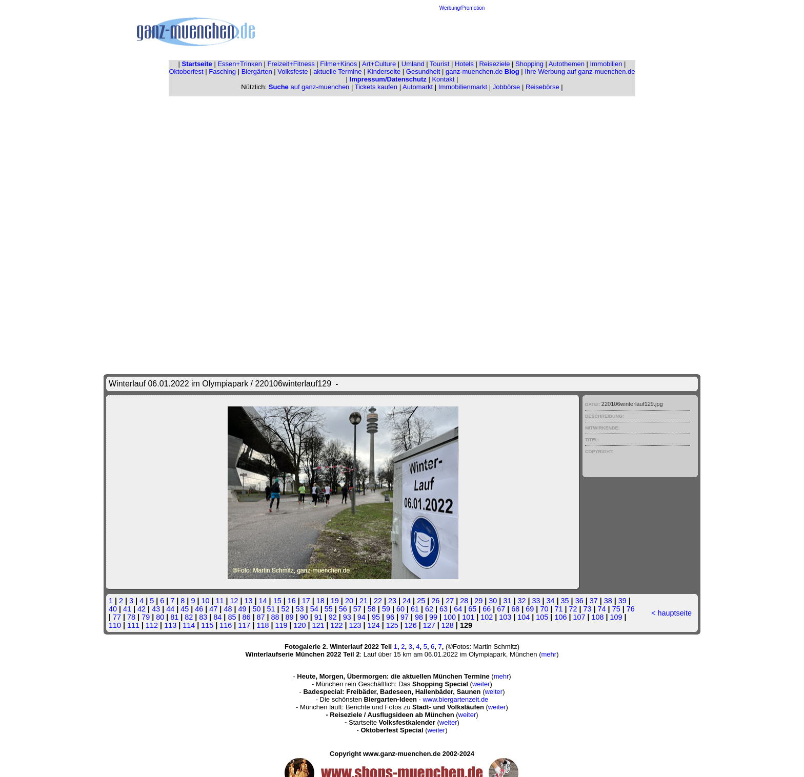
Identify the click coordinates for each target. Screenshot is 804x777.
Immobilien (606, 64)
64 (458, 609)
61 (415, 609)
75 (616, 609)
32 (521, 601)
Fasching (222, 71)
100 (450, 617)
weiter (481, 684)
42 (141, 609)
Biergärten (257, 71)
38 (608, 601)
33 (536, 601)
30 (493, 601)
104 (523, 617)
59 (386, 609)
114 (189, 625)
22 (378, 601)
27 (450, 601)
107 (579, 617)
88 (275, 617)
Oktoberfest (186, 71)
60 (400, 609)
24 (407, 601)
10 (205, 601)
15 (277, 601)
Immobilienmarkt (462, 87)
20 (349, 601)
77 (117, 617)
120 (299, 625)
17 (306, 601)
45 (184, 609)
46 (199, 609)
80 (160, 617)
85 (232, 617)
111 (133, 625)
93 (347, 617)
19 (335, 601)
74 (602, 609)
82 (189, 617)
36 (579, 601)
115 (207, 625)
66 (487, 609)
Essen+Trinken (239, 64)
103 (505, 617)
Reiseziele (494, 64)
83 (203, 617)
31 (507, 601)
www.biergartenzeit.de (455, 699)
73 (588, 609)
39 (622, 601)
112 (152, 625)
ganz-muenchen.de (482, 71)
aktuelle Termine (337, 71)
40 (113, 609)
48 (228, 609)
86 (246, 617)
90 (304, 617)
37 (594, 601)
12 (234, 601)
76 (631, 609)
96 (390, 617)
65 (472, 609)
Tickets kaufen (376, 87)
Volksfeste (292, 71)
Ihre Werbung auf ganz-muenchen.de (580, 71)
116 (225, 625)
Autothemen (567, 64)
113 (170, 625)
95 (376, 617)
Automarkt (418, 87)
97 (404, 617)
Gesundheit (423, 71)
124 (374, 625)
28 (464, 601)
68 (515, 609)
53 (300, 609)
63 (443, 609)
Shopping (529, 64)
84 (217, 617)
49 (242, 609)
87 (261, 617)
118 (262, 625)
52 (286, 609)
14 (263, 601)
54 (314, 609)
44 (170, 609)
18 (320, 601)
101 (468, 617)
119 (281, 625)
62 (429, 609)
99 (433, 617)
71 (558, 609)
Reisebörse (542, 87)
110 (115, 625)
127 (429, 625)
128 (447, 625)
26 (435, 601)
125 (392, 625)
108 (597, 617)
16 (292, 601)
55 (329, 609)
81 (174, 617)
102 (486, 617)
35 (565, 601)
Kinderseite (383, 71)
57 (357, 609)
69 (530, 609)
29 (478, 601)
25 (421, 601)
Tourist (439, 64)
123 (355, 625)
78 (131, 617)
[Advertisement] (462, 34)
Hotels (464, 64)
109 (616, 617)
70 (544, 609)
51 (271, 609)
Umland (413, 64)
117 (244, 625)
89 (290, 617)
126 (411, 625)
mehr (549, 654)
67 (501, 609)
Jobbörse (506, 87)
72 (573, 609)
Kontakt (443, 79)
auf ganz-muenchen (309, 87)
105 (542, 617)
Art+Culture (379, 64)
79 (146, 617)
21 (363, 601)
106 (560, 617)
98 (419, 617)
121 (318, 625)
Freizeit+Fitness (291, 64)
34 (551, 601)
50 (256, 609)
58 (372, 609)
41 (127, 609)
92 (333, 617)
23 (392, 601)
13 (249, 601)
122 (337, 625)
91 (318, 617)
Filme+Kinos (338, 64)
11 (219, 601)
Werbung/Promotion (462, 8)
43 (156, 609)
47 (213, 609)
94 (361, 617)
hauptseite (675, 613)
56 (343, 609)
